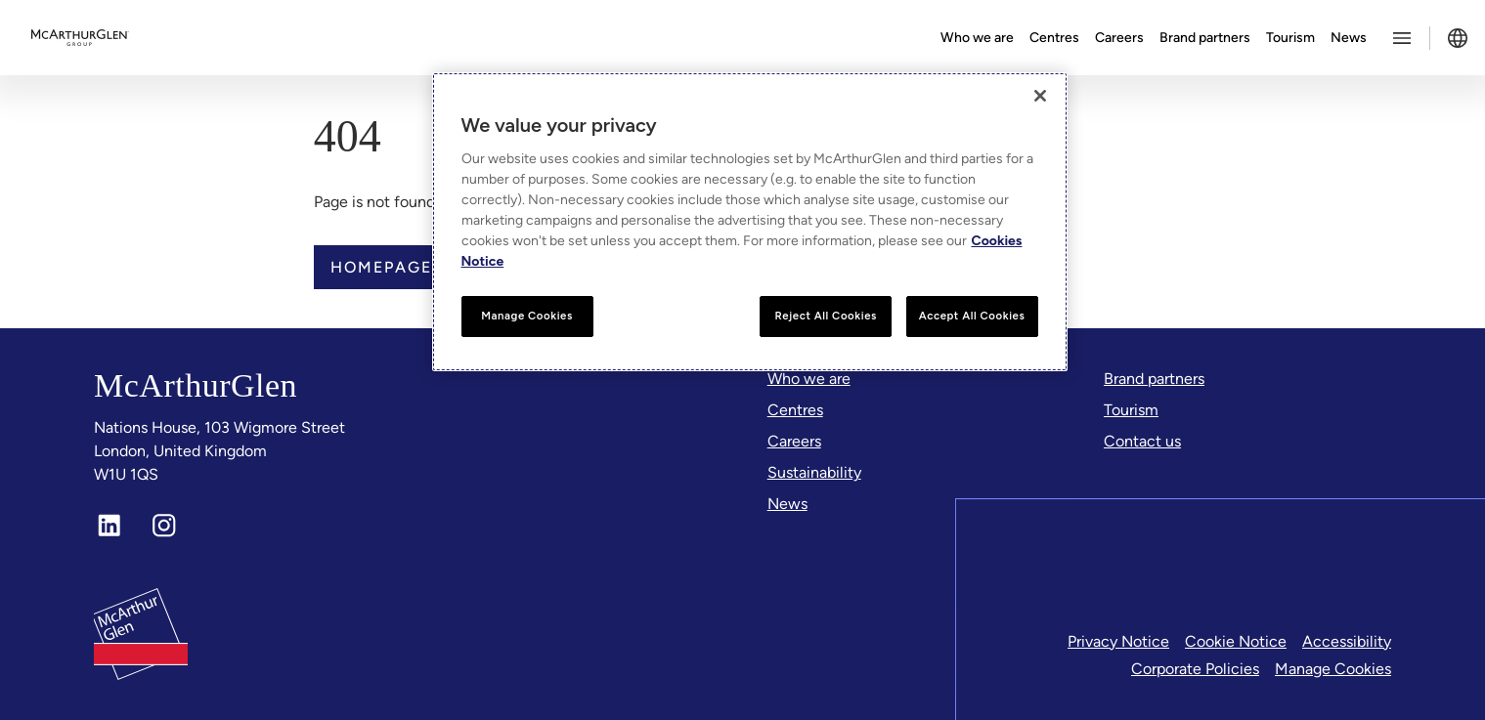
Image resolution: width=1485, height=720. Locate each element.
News (1349, 37)
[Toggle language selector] (1457, 38)
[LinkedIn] (109, 525)
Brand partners (1204, 37)
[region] (750, 221)
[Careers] (794, 441)
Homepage (381, 267)
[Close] (1040, 95)
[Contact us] (1142, 441)
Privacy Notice (1118, 641)
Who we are (977, 37)
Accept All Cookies (972, 315)
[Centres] (795, 410)
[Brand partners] (1154, 379)
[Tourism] (1131, 410)
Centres (1054, 37)
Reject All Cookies (825, 315)
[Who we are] (809, 379)
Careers (1119, 37)
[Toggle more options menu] (1402, 38)
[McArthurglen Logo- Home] (80, 38)
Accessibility (1346, 641)
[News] (787, 504)
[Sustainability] (814, 473)
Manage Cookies (1333, 668)
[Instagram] (164, 525)
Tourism (1290, 37)
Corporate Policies (1195, 668)
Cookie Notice (1236, 641)
